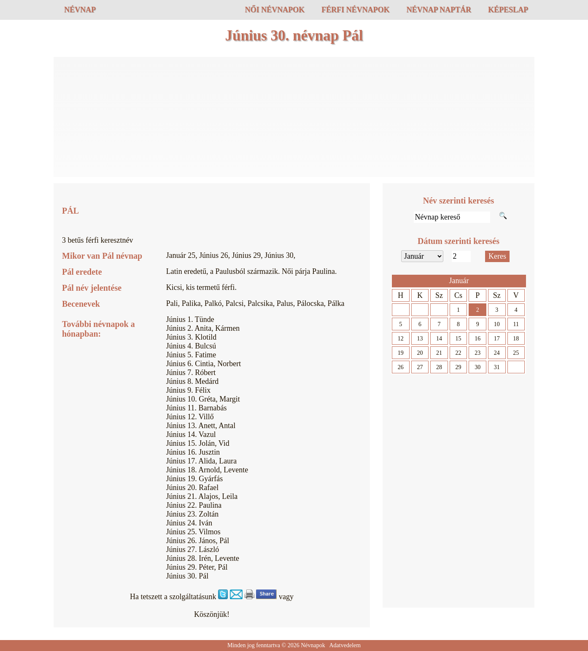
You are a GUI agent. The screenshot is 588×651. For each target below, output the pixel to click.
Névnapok (313, 645)
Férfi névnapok (355, 9)
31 (497, 367)
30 (477, 367)
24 (497, 353)
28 (439, 367)
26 (401, 367)
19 (401, 353)
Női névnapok (275, 9)
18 (516, 338)
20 (420, 353)
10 (497, 324)
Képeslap (508, 9)
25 (516, 353)
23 (477, 353)
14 (439, 338)
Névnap (80, 9)
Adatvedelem (345, 645)
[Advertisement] (294, 118)
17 (497, 338)
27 (420, 367)
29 (458, 367)
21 (439, 353)
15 (458, 338)
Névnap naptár (438, 9)
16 (477, 338)
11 (516, 324)
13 (420, 338)
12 (401, 338)
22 (458, 353)
